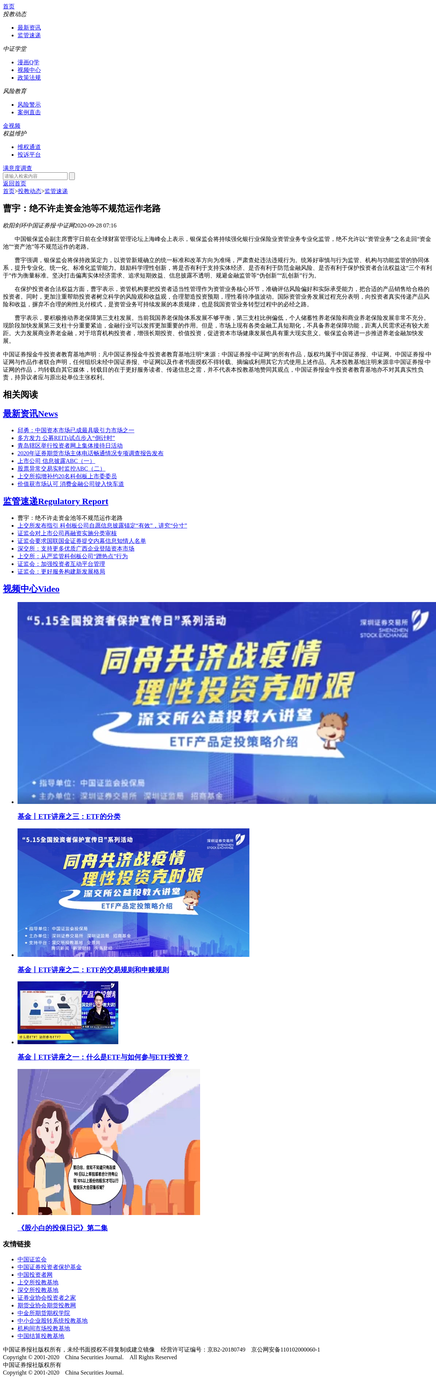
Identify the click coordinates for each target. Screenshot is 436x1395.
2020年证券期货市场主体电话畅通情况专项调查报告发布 (91, 453)
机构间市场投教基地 (44, 1328)
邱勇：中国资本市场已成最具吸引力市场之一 (76, 430)
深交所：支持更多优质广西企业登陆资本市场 (76, 548)
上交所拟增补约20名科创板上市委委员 (67, 476)
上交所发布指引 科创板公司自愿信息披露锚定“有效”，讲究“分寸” (102, 525)
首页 (9, 6)
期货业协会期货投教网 (47, 1305)
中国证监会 (32, 1259)
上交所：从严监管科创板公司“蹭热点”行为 (73, 556)
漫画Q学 (28, 62)
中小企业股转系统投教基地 (53, 1321)
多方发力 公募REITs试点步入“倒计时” (66, 438)
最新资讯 (29, 27)
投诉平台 (29, 155)
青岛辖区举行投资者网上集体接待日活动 (70, 445)
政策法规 (29, 77)
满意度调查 (17, 168)
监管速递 (29, 35)
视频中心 (29, 70)
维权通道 (29, 147)
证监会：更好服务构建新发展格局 (61, 571)
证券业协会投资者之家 (47, 1298)
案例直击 (29, 112)
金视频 (11, 126)
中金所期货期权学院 (44, 1313)
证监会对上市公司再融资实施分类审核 (67, 533)
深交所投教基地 (38, 1290)
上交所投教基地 (38, 1282)
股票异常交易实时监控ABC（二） (62, 468)
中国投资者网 (35, 1275)
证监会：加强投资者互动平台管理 (61, 564)
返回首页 (14, 183)
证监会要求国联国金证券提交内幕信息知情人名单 (82, 541)
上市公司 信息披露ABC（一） (56, 461)
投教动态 (29, 191)
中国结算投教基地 (41, 1336)
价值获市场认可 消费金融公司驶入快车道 (71, 484)
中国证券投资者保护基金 (50, 1267)
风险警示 (29, 104)
